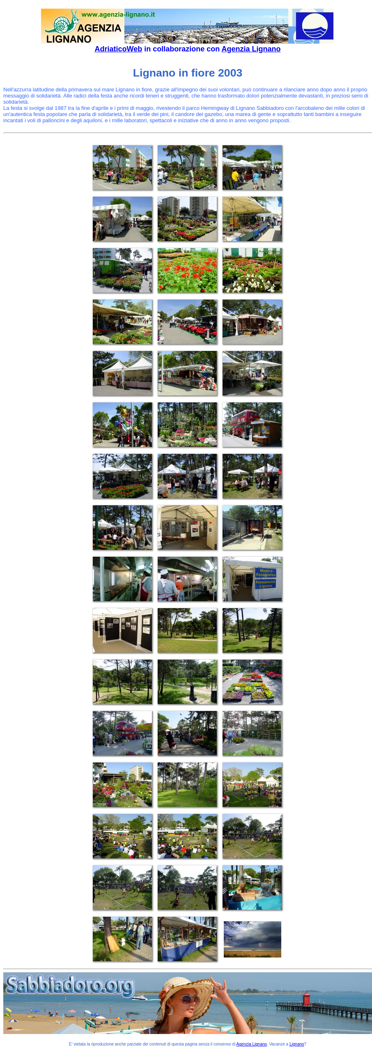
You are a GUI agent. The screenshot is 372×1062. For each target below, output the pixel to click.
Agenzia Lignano (251, 49)
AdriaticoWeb (118, 49)
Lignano (296, 1044)
